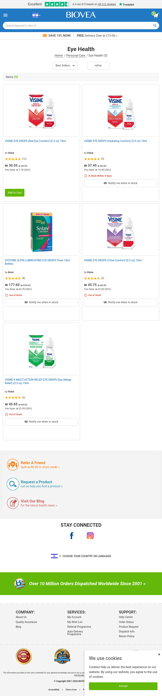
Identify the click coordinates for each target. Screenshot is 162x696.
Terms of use (71, 690)
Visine (11, 153)
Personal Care (76, 55)
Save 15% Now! (57, 35)
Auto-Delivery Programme (75, 633)
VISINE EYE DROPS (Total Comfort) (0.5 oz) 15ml (113, 260)
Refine (98, 65)
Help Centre (126, 617)
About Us (21, 617)
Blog (18, 626)
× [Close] (159, 654)
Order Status (126, 622)
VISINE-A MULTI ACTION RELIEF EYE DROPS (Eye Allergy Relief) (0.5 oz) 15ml (38, 381)
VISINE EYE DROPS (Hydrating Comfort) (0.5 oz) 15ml (115, 141)
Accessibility (53, 690)
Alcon (11, 272)
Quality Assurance (26, 622)
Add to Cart (15, 192)
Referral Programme (79, 626)
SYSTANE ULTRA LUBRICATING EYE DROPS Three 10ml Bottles (37, 262)
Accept (123, 686)
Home (59, 55)
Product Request (128, 626)
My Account (74, 617)
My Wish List (74, 622)
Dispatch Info (127, 631)
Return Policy (126, 636)
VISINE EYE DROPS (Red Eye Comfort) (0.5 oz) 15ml (35, 141)
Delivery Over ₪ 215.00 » (97, 35)
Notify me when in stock (120, 183)
